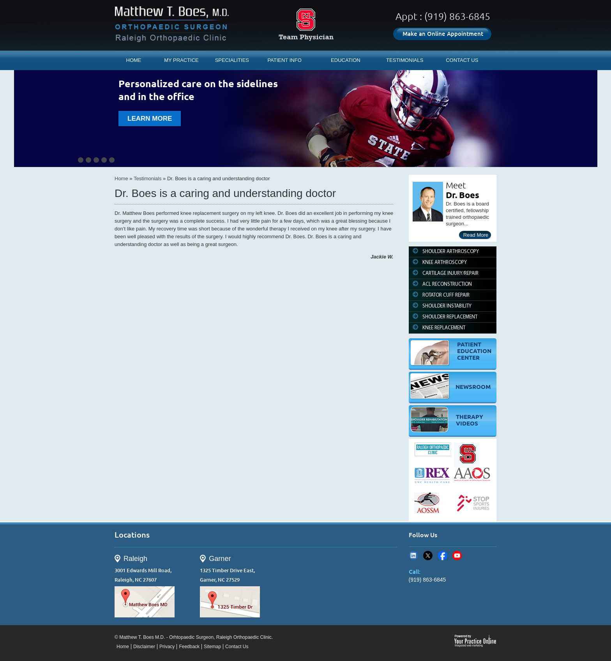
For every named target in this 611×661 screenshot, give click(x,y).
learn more (149, 118)
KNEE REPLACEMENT (443, 327)
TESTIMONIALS (404, 60)
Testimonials (148, 178)
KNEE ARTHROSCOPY (444, 262)
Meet (456, 185)
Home (121, 178)
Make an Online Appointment (443, 33)
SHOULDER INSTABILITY (446, 306)
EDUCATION (345, 60)
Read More (475, 235)
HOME (133, 60)
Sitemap (212, 646)
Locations (132, 534)
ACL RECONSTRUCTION (447, 284)
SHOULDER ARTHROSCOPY (450, 251)
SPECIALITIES (232, 60)
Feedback (189, 646)
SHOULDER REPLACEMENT (449, 317)
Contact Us (236, 646)
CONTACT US (462, 60)
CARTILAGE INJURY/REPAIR (450, 273)
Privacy (167, 646)
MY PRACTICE (181, 60)
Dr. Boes (462, 195)
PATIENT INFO (284, 60)
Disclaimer (144, 646)
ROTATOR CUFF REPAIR (446, 295)
